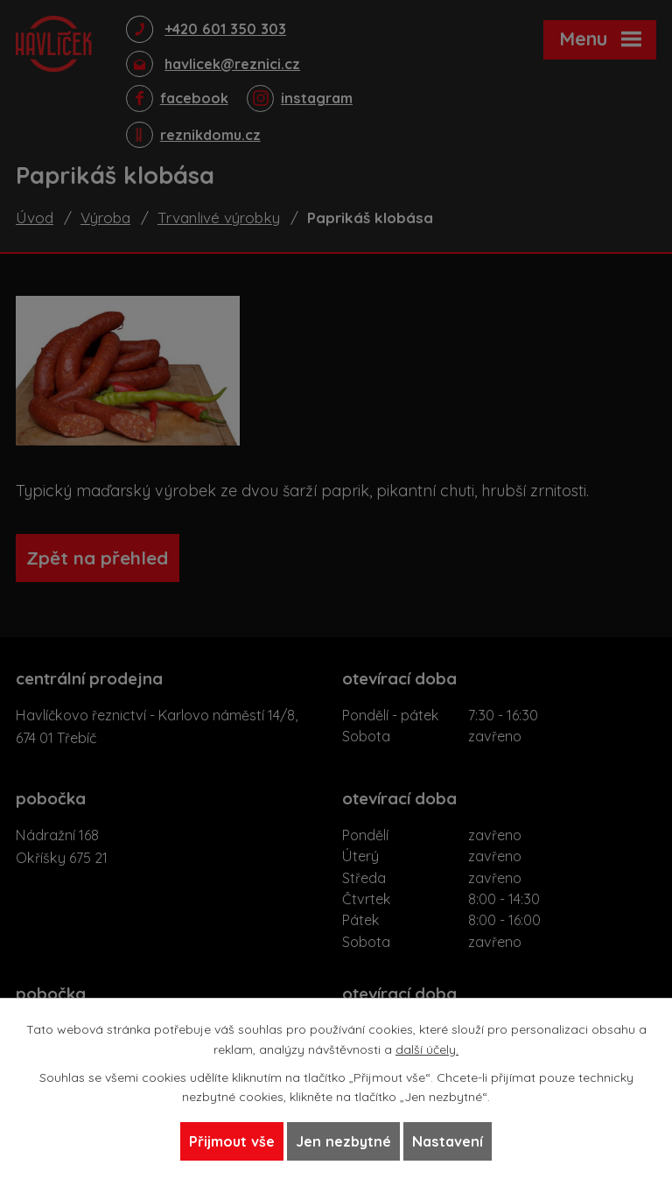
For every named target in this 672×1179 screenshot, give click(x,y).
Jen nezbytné (343, 1141)
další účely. (427, 1048)
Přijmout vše (232, 1141)
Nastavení (447, 1141)
